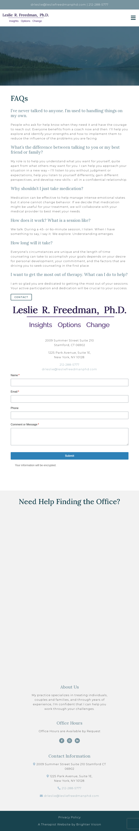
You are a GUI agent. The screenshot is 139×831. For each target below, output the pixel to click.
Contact (21, 297)
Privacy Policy (69, 817)
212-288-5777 (69, 364)
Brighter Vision (88, 824)
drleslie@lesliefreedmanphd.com (69, 369)
